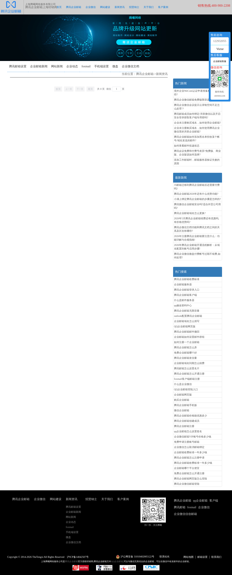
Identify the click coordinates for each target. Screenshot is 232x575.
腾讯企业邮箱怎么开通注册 (189, 373)
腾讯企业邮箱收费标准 (186, 279)
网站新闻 (57, 66)
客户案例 (163, 7)
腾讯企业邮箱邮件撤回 (186, 331)
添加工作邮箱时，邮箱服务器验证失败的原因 (197, 161)
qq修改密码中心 (183, 305)
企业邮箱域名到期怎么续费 (189, 363)
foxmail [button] (191, 507)
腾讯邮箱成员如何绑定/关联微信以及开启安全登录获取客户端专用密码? (197, 116)
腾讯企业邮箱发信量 (185, 358)
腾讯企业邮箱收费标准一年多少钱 (193, 463)
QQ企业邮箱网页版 (184, 326)
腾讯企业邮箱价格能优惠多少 (190, 415)
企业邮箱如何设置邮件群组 (189, 337)
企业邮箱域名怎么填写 (186, 321)
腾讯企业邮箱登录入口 (186, 289)
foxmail (86, 66)
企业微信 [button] (204, 507)
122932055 (219, 41)
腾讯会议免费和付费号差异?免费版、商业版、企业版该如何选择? (197, 153)
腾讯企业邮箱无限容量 (186, 310)
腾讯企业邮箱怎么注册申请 (189, 457)
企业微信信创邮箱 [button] (185, 513)
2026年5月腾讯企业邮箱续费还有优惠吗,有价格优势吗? (196, 220)
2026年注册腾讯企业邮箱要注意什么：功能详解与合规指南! (197, 238)
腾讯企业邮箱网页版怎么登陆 (190, 478)
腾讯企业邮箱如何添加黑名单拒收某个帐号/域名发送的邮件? (197, 139)
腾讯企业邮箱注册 (184, 426)
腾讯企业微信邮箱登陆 (186, 484)
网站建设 (105, 7)
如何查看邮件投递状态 (186, 145)
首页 (59, 7)
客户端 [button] (213, 500)
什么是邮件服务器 (184, 300)
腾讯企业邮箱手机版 (185, 405)
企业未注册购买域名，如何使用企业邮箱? (197, 122)
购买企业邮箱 (181, 400)
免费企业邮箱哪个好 (185, 352)
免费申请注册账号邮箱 (186, 442)
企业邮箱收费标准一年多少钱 (190, 452)
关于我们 (149, 7)
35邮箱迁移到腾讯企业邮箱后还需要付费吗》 (197, 187)
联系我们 (216, 557)
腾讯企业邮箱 (73, 7)
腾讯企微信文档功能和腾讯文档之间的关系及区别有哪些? (197, 229)
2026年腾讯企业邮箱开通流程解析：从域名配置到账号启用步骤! (197, 247)
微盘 (115, 66)
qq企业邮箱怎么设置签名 (188, 431)
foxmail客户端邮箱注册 (187, 379)
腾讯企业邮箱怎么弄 (185, 347)
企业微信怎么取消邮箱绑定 (189, 447)
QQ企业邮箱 (117, 561)
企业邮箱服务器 (183, 284)
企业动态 (72, 66)
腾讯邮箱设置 (17, 66)
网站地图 (188, 557)
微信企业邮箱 (181, 410)
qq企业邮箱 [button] (200, 500)
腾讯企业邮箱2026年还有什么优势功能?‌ (196, 194)
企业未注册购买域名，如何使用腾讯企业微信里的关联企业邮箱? (197, 130)
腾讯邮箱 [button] (179, 507)
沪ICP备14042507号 (78, 557)
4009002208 (219, 96)
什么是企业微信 (183, 384)
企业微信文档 (130, 66)
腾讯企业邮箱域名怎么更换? (190, 213)
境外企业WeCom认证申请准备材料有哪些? (196, 93)
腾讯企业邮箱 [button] (182, 500)
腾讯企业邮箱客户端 (185, 295)
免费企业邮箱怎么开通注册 (189, 473)
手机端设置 (101, 66)
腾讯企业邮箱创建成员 (186, 421)
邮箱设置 (202, 557)
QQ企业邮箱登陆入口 (186, 389)
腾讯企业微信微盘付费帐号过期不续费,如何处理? (197, 256)
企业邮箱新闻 (38, 66)
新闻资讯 (120, 7)
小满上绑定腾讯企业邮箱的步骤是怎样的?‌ (197, 199)
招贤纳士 (134, 7)
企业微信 (91, 7)
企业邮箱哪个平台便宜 (186, 468)
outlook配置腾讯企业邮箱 (188, 316)
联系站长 (165, 556)
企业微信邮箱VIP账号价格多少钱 (192, 436)
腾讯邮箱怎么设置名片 (186, 368)
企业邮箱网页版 (183, 394)
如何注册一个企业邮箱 (186, 342)
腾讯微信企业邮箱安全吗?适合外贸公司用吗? (197, 206)
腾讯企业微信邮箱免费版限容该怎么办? (196, 99)
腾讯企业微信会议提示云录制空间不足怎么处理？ (197, 107)
